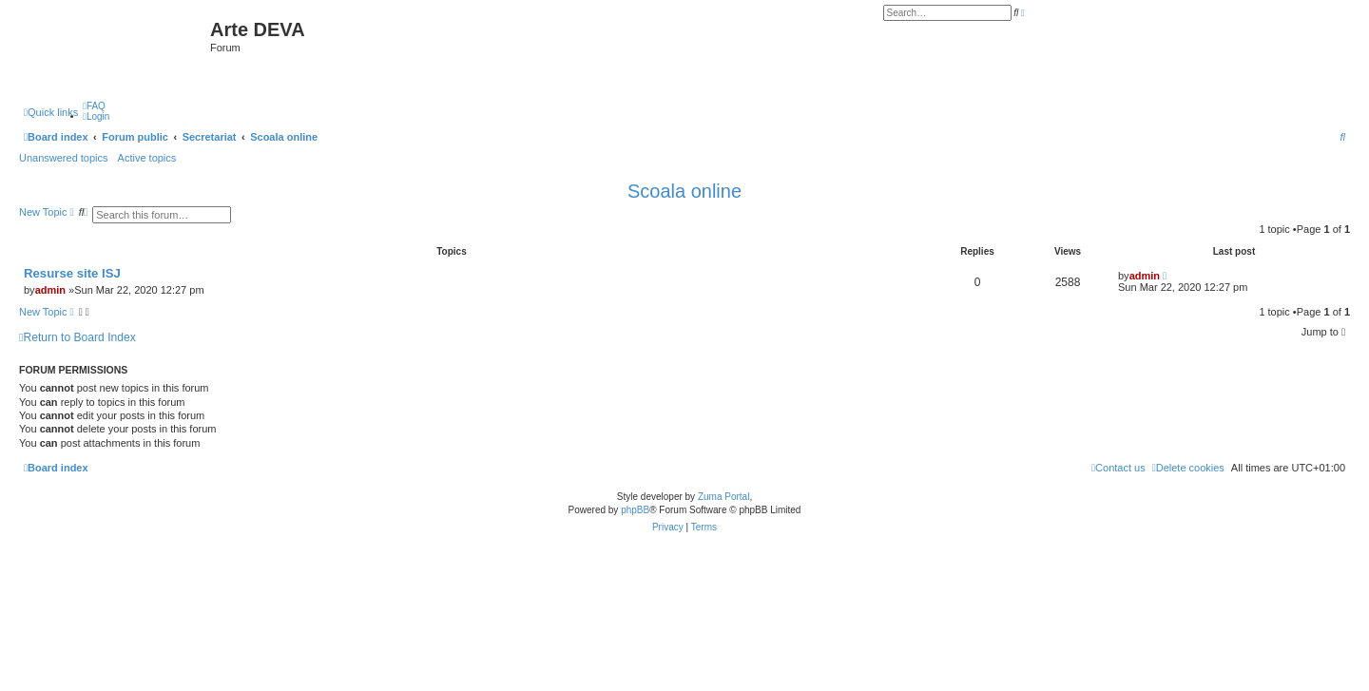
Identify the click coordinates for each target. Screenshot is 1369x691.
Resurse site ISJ (72, 273)
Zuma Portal (723, 496)
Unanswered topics (63, 157)
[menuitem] (94, 106)
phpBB (635, 510)
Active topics (147, 157)
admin (50, 290)
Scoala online (684, 191)
